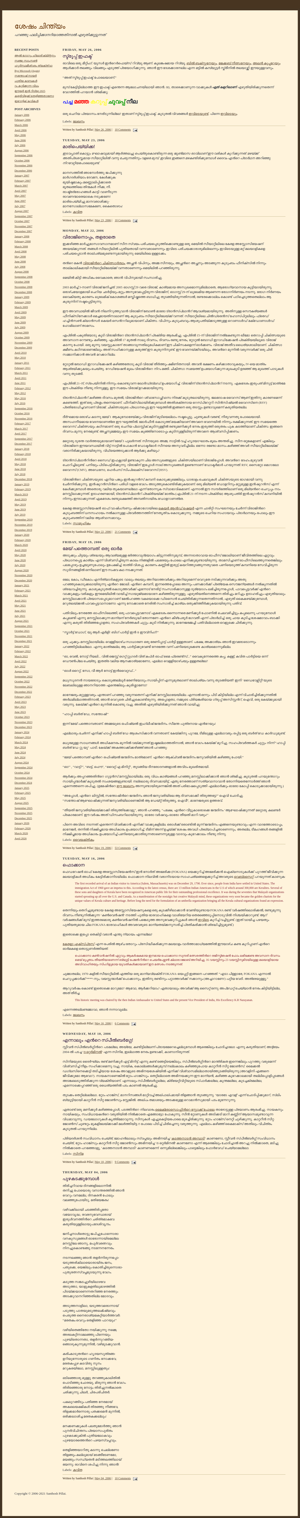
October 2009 (22, 337)
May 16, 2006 (103, 1023)
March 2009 (21, 307)
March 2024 (21, 742)
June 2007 (20, 200)
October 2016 (22, 413)
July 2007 (20, 206)
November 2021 (23, 636)
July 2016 (20, 403)
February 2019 (23, 489)
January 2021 (22, 585)
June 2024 (20, 752)
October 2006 (22, 160)
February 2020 (23, 539)
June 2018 (20, 468)
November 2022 (23, 686)
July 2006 (20, 145)
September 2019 (24, 519)
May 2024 (20, 747)
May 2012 (20, 393)
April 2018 (21, 458)
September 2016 (24, 408)
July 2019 (20, 514)
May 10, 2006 (103, 1162)
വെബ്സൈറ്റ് (243, 877)
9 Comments (122, 1162)
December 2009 (23, 347)
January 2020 (22, 534)
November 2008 (23, 286)
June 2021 (20, 610)
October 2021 (22, 630)
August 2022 (22, 671)
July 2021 (20, 615)
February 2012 (23, 388)
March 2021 (21, 595)
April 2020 (21, 550)
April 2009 (21, 312)
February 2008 (23, 241)
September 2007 (24, 216)
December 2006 (23, 170)
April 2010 (21, 352)
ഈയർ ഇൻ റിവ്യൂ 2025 (30, 90)
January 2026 (22, 823)
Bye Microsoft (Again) (27, 70)
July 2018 (20, 474)
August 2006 (22, 150)
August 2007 (22, 210)
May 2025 (20, 797)
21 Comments (123, 532)
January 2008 (22, 236)
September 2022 (24, 676)
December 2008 (23, 292)
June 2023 (20, 711)
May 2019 (20, 504)
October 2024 (22, 772)
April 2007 (21, 190)
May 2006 (20, 135)
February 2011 (23, 367)
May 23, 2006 (103, 220)
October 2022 (22, 681)
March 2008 (21, 246)
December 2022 (23, 691)
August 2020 (22, 570)
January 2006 (22, 114)
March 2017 (21, 428)
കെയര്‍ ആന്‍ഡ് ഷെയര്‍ (176, 508)
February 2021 (23, 590)
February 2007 (23, 180)
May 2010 (20, 357)
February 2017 (23, 423)
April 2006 (21, 130)
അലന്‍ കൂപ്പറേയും (266, 63)
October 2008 (22, 281)
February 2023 (23, 696)
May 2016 (20, 398)
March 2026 (21, 833)
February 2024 (23, 737)
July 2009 (20, 327)
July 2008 (20, 266)
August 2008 (22, 271)
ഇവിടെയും (228, 114)
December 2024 (23, 782)
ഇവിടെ (203, 920)
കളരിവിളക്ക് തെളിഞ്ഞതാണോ (34, 95)
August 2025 (22, 802)
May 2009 (20, 317)
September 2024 (24, 767)
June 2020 (20, 560)
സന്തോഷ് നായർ (26, 75)
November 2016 (23, 418)
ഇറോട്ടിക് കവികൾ (26, 101)
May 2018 (20, 464)
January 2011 (22, 362)
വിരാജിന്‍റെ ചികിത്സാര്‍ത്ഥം (104, 263)
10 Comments (123, 129)
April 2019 (21, 499)
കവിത (77, 212)
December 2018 (23, 479)
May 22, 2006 (103, 532)
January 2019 (22, 484)
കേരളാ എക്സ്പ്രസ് (78, 944)
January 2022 (22, 646)
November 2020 (23, 575)
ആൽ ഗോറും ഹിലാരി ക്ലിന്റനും (35, 55)
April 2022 (21, 661)
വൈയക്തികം (83, 840)
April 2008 (21, 251)
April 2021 (21, 600)
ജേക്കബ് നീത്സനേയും (234, 63)
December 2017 (23, 443)
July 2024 (20, 757)
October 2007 (22, 221)
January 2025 (22, 787)
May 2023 (20, 706)
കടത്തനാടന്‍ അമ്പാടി (188, 1138)
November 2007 (23, 226)
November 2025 (23, 812)
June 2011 (20, 382)
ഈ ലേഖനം (125, 786)
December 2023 (23, 726)
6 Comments (122, 1023)
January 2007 (22, 175)
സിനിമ (78, 1154)
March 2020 (21, 544)
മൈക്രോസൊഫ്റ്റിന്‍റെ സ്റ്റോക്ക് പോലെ (185, 1109)
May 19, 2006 (103, 848)
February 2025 (23, 792)
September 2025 (24, 808)
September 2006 (24, 155)
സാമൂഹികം (82, 523)
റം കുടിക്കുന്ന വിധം (27, 85)
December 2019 (23, 529)
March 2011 (21, 372)
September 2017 (24, 438)
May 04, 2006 (103, 1478)
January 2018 (22, 448)
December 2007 (23, 231)
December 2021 (23, 640)
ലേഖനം (78, 121)
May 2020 (20, 554)
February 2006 (23, 119)
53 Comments (123, 848)
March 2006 (21, 124)
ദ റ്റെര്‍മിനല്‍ (92, 1052)
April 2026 (21, 838)
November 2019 (23, 524)
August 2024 (22, 762)
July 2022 (20, 666)
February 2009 (23, 302)
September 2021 (24, 625)
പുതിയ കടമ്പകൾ (26, 80)
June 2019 (20, 509)
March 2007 (21, 185)
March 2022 (21, 656)
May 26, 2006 (103, 129)
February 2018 (23, 453)
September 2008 (24, 276)
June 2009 (20, 322)
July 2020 (20, 565)
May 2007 (20, 195)
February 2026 (23, 828)
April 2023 (21, 701)
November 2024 (23, 777)
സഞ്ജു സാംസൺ (26, 60)
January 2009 (22, 296)
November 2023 (23, 722)
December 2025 (23, 818)
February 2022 (23, 651)
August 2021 (22, 620)
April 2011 (20, 378)
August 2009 (22, 332)
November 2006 (23, 165)
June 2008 (20, 261)
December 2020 (23, 580)
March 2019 (21, 494)
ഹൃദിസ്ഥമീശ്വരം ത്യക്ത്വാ (33, 65)
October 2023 (22, 716)
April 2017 (21, 433)
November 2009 (23, 342)
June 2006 (20, 140)
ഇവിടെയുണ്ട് (198, 114)
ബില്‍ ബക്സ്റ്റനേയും (201, 63)
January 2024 (22, 732)
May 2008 (20, 256)
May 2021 (20, 605)
